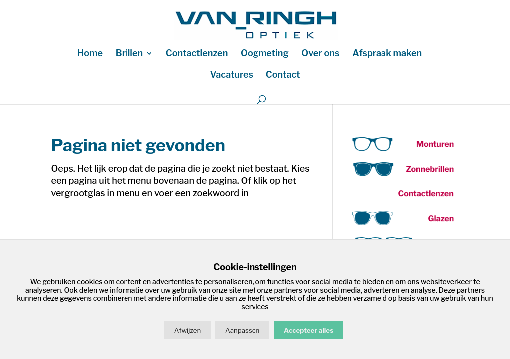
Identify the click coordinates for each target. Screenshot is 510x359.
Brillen (129, 54)
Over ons (320, 54)
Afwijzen (187, 330)
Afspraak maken (387, 54)
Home (90, 54)
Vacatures (231, 75)
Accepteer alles (308, 330)
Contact (283, 75)
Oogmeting (265, 54)
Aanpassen (242, 330)
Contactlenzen (197, 54)
